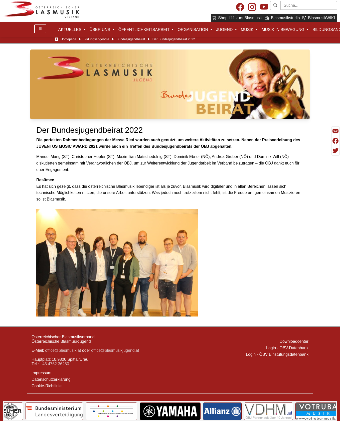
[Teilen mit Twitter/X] (335, 150)
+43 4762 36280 (54, 364)
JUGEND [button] (225, 30)
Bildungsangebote (96, 39)
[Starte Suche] (308, 5)
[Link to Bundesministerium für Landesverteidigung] (54, 411)
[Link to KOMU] (111, 411)
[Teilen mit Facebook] (335, 141)
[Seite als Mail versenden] (335, 131)
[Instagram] (252, 7)
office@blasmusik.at (63, 350)
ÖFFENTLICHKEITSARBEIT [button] (144, 30)
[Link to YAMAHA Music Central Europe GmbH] (170, 411)
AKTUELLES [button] (70, 30)
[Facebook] (240, 7)
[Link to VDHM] (268, 411)
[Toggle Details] (40, 28)
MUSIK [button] (248, 30)
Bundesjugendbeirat (131, 39)
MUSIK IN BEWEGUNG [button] (283, 30)
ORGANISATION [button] (193, 30)
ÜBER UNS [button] (100, 30)
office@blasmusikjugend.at (115, 350)
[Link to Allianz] (222, 411)
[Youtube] (264, 7)
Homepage (68, 39)
